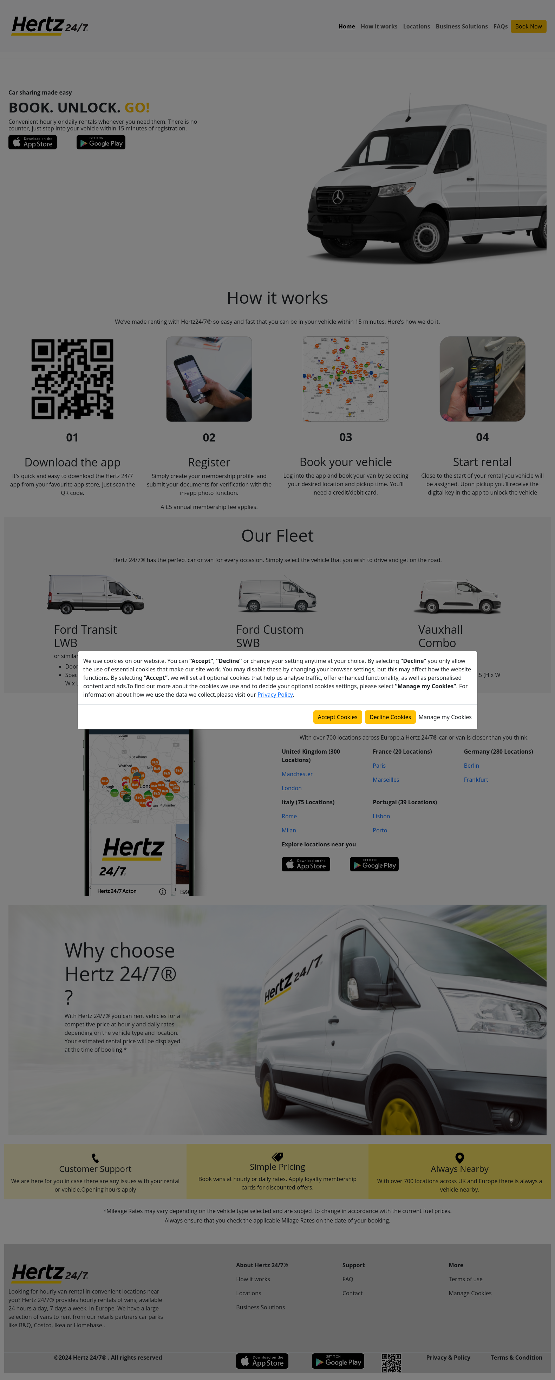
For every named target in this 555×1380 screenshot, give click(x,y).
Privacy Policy (275, 694)
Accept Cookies (338, 717)
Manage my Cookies (445, 717)
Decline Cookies (390, 717)
